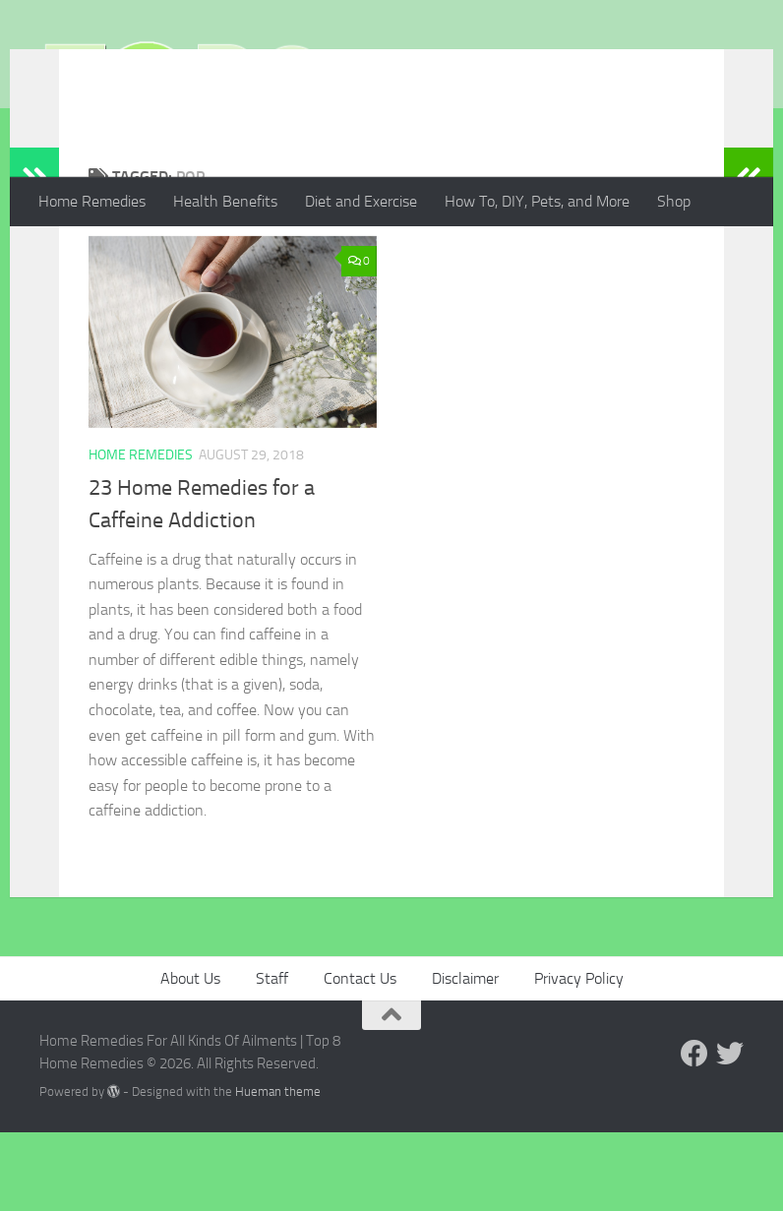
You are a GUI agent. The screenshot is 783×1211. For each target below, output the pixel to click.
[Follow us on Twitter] (730, 1132)
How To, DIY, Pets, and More (537, 201)
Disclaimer (465, 1057)
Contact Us (360, 1057)
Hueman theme (278, 1170)
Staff (272, 1057)
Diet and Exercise (361, 201)
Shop (674, 201)
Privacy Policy (579, 1057)
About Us (190, 1057)
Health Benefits (225, 201)
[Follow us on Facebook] (694, 1132)
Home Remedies (92, 201)
